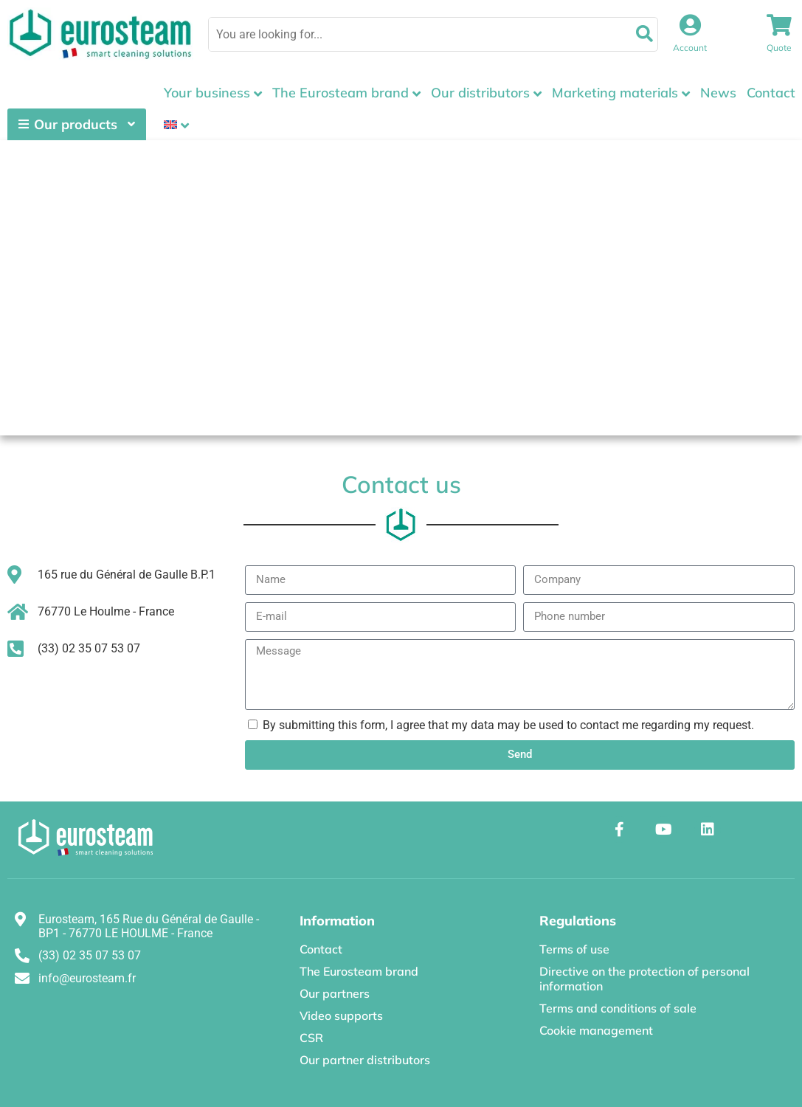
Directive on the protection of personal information (644, 978)
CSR (311, 1037)
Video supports (341, 1015)
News (718, 92)
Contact (771, 92)
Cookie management (596, 1030)
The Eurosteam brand (340, 92)
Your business (207, 92)
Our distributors (480, 92)
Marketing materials (615, 92)
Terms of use (574, 949)
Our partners (335, 993)
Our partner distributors (365, 1059)
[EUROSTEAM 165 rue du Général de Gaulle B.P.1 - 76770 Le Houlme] (401, 287)
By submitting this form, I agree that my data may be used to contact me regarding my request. (508, 725)
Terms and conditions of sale (617, 1008)
